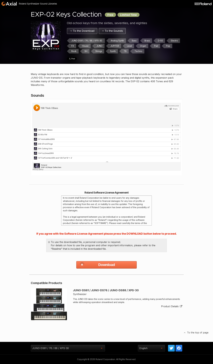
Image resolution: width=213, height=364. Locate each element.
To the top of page (195, 332)
